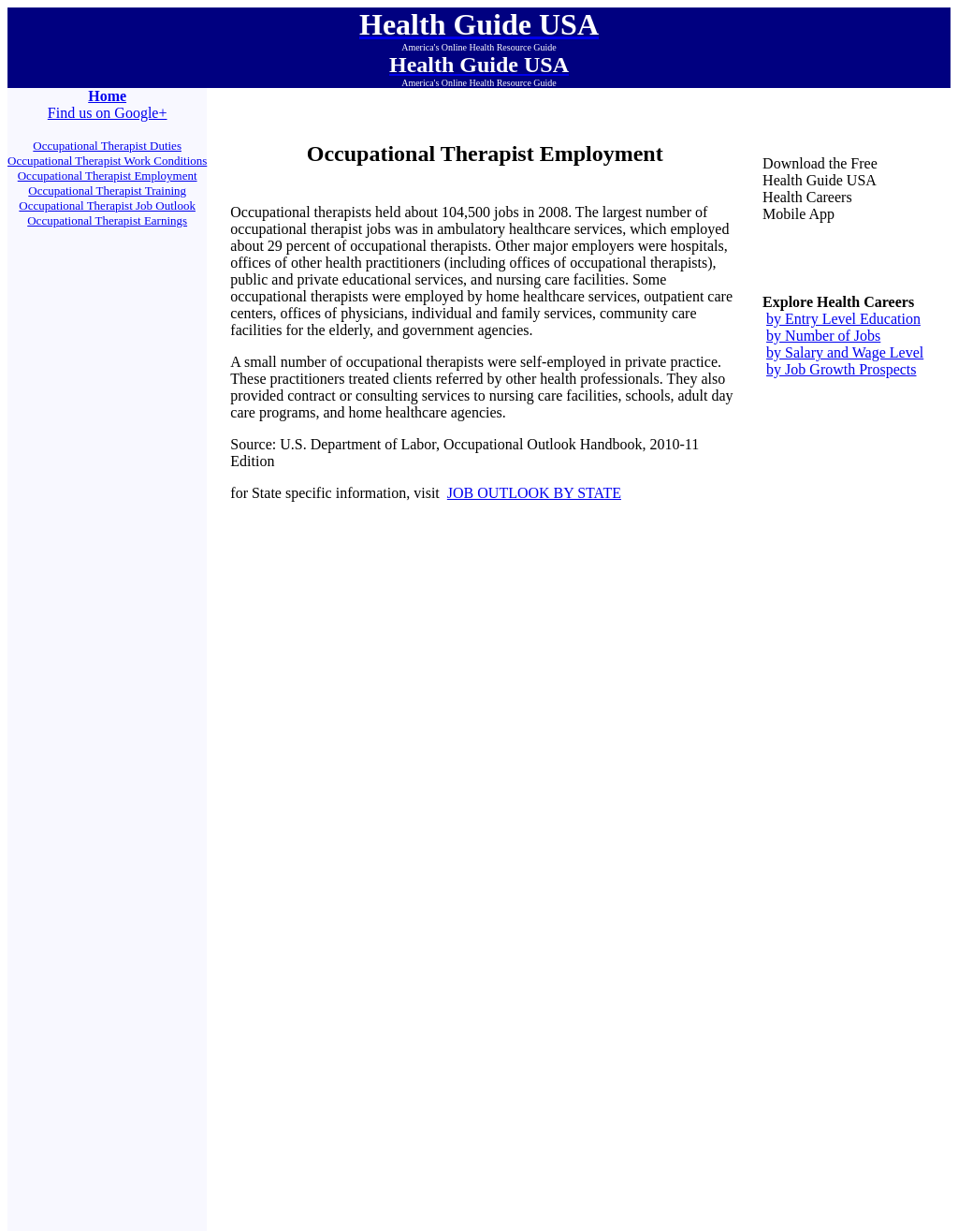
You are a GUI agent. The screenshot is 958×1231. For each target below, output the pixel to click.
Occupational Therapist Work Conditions (107, 161)
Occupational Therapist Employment (107, 176)
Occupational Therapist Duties (107, 146)
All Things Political (523, 801)
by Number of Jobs (823, 336)
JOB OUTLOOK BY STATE (534, 493)
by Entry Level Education (843, 319)
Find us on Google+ (107, 113)
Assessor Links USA (436, 801)
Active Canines (568, 847)
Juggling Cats (440, 821)
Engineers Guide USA (550, 1098)
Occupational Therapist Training (107, 190)
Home (107, 96)
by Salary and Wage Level (844, 352)
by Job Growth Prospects (841, 369)
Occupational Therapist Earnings (107, 220)
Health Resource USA (403, 847)
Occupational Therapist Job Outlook (107, 205)
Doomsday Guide (511, 821)
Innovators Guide (492, 847)
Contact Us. (580, 895)
